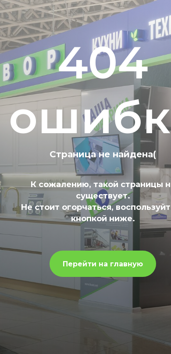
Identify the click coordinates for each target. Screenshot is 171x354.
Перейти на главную (103, 264)
